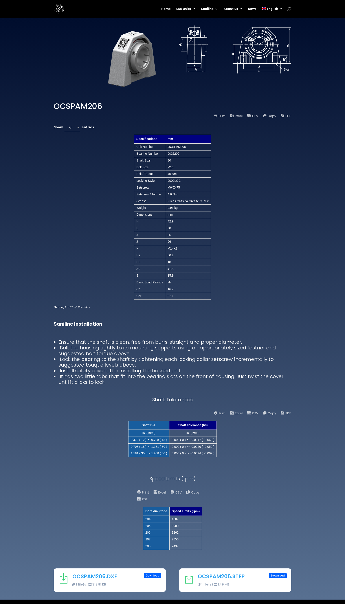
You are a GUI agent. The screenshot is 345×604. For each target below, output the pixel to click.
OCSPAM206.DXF (94, 576)
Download (152, 575)
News (252, 9)
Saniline (207, 9)
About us (231, 9)
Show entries (74, 127)
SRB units (183, 9)
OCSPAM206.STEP (221, 576)
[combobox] (72, 127)
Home (166, 9)
